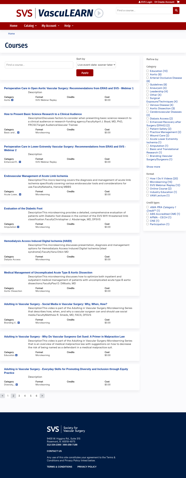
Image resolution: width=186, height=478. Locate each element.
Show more (153, 166)
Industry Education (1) (163, 192)
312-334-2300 (54, 444)
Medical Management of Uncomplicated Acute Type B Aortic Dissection (48, 272)
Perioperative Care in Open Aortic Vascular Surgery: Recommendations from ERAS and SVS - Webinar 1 (69, 88)
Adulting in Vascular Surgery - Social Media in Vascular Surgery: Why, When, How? (55, 304)
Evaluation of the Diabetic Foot (23, 208)
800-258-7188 (70, 444)
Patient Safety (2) (160, 128)
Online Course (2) (160, 188)
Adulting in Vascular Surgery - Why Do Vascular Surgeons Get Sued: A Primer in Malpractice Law (64, 336)
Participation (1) (159, 224)
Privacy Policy (87, 466)
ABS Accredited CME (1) (165, 213)
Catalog (29, 26)
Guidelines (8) (158, 84)
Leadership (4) (159, 91)
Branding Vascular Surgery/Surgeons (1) (159, 157)
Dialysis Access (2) (161, 118)
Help (67, 26)
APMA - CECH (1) (160, 217)
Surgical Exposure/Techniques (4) (162, 100)
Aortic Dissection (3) (162, 108)
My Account (49, 26)
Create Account (165, 2)
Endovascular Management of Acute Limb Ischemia (36, 176)
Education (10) (159, 71)
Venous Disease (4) (161, 105)
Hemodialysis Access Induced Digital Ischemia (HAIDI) (38, 241)
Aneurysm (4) (158, 88)
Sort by (80, 58)
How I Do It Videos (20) (164, 178)
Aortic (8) (155, 74)
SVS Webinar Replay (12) (165, 185)
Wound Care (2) (159, 135)
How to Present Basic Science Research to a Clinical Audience (43, 114)
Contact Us (54, 451)
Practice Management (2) (165, 132)
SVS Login (146, 2)
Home (13, 26)
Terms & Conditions (59, 466)
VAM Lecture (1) (159, 195)
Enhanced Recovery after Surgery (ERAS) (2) (163, 123)
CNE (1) (154, 220)
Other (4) (155, 94)
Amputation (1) (159, 145)
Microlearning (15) (161, 181)
